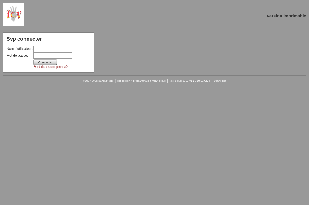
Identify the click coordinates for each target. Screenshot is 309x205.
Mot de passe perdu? (51, 67)
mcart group (159, 80)
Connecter (220, 80)
